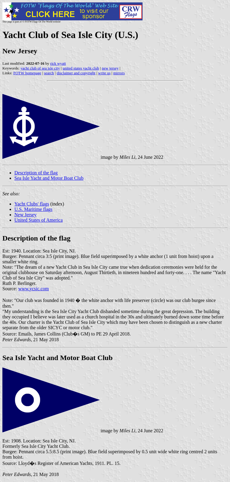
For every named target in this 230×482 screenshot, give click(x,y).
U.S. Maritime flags (33, 209)
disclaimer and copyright (76, 73)
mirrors (119, 73)
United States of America (38, 220)
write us (104, 73)
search (49, 73)
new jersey (110, 68)
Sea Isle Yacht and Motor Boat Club (49, 178)
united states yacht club (81, 68)
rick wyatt (58, 63)
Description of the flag (36, 172)
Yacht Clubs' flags (31, 203)
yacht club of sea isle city (40, 68)
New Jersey (25, 214)
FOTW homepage (27, 73)
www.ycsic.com (33, 288)
